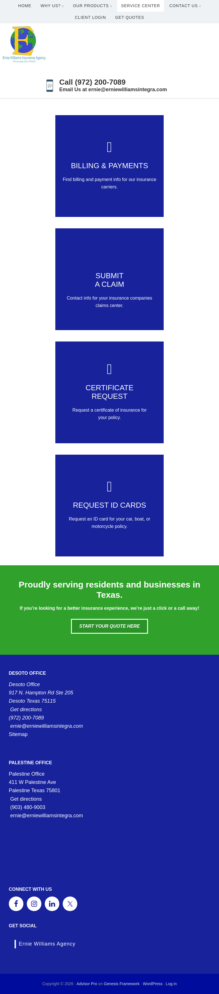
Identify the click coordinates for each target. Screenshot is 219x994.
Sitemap (18, 734)
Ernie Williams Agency (47, 944)
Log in (171, 983)
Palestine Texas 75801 (34, 790)
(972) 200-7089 (26, 718)
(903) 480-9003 (27, 807)
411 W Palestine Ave (32, 782)
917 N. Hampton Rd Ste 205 (41, 693)
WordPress (153, 983)
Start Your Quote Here (109, 626)
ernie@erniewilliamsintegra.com (46, 726)
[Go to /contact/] (109, 166)
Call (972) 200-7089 (92, 82)
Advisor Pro (86, 983)
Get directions (26, 709)
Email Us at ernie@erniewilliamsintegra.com (113, 89)
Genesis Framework (121, 983)
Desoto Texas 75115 (32, 701)
